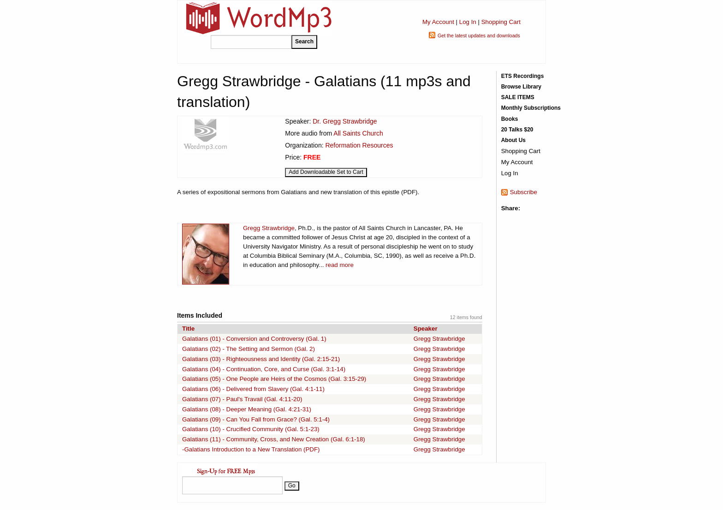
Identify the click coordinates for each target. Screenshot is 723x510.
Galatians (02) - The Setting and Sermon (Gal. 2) (248, 348)
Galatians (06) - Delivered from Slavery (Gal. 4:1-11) (253, 388)
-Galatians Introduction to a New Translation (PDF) (251, 449)
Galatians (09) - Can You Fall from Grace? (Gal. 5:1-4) (256, 419)
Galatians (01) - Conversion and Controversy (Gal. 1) (254, 338)
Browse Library (521, 86)
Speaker (426, 328)
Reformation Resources (359, 145)
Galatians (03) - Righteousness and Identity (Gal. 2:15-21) (261, 359)
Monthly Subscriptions (531, 108)
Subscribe (523, 192)
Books (509, 119)
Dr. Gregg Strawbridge (345, 121)
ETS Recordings (522, 76)
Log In (467, 21)
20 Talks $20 (517, 129)
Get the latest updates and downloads (479, 35)
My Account (438, 21)
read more (340, 264)
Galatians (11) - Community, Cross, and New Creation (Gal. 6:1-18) (273, 439)
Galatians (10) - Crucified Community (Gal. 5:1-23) (251, 429)
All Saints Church (358, 133)
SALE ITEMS (517, 97)
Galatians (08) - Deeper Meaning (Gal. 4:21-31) (246, 409)
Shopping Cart (501, 21)
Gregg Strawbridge (269, 228)
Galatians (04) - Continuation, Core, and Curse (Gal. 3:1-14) (263, 369)
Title (188, 328)
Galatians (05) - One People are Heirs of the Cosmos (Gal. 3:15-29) (274, 378)
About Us (513, 140)
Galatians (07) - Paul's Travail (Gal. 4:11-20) (242, 399)
